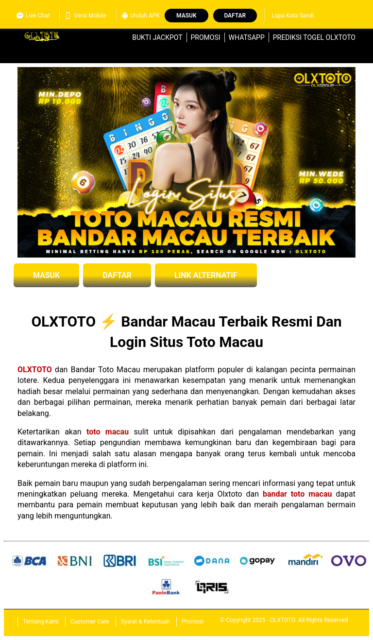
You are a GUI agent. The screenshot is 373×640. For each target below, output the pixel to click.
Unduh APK (140, 15)
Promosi (205, 37)
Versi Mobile (85, 15)
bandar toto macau (297, 494)
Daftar (235, 15)
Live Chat (33, 15)
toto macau (107, 431)
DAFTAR (117, 275)
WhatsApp (247, 37)
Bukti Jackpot (157, 37)
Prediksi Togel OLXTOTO (314, 37)
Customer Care (89, 621)
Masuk (186, 15)
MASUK (46, 275)
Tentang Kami (41, 621)
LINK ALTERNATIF (205, 275)
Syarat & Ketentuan (145, 621)
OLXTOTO (34, 369)
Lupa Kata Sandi (293, 15)
